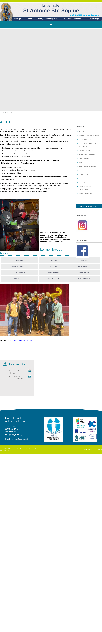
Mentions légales (85, 193)
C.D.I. (81, 170)
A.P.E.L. (82, 178)
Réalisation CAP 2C (5, 450)
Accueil (4, 113)
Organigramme (84, 150)
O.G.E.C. (82, 182)
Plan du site (98, 449)
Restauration (84, 158)
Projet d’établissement (87, 154)
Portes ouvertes (85, 139)
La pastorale (83, 174)
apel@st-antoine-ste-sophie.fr (21, 340)
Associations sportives (87, 166)
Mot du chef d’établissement (89, 135)
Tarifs (81, 162)
